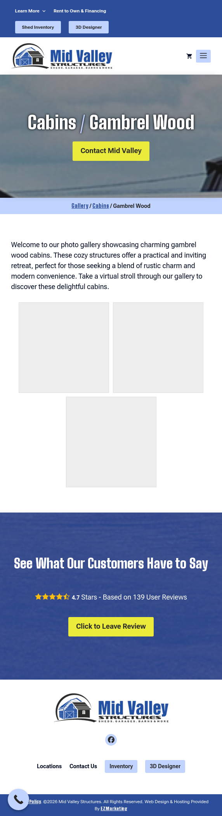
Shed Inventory (38, 27)
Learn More (27, 11)
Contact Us (83, 766)
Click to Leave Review (111, 626)
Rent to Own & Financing (80, 11)
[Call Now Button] (18, 799)
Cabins (100, 205)
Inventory (121, 766)
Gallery (79, 205)
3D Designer (89, 27)
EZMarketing (114, 808)
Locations (49, 766)
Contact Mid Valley (110, 150)
